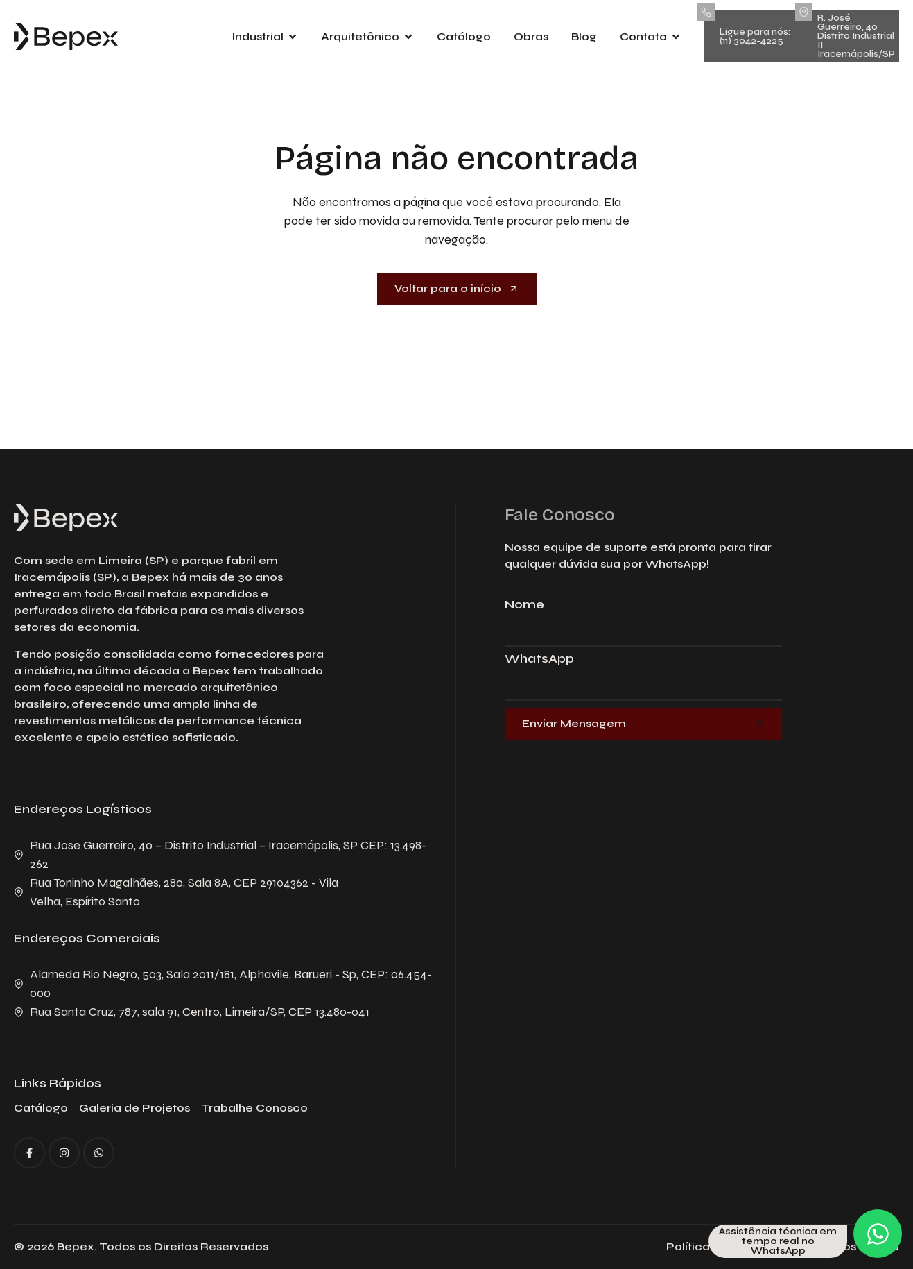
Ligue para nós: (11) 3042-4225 (755, 36)
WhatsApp (539, 659)
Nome (524, 605)
